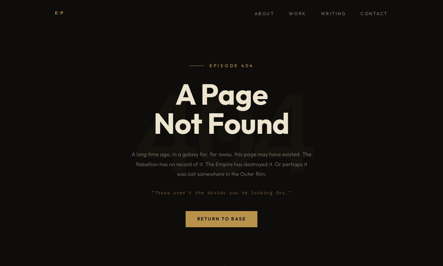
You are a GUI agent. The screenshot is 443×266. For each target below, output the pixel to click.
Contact (374, 13)
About (264, 13)
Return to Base (221, 219)
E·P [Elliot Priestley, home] (60, 13)
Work (297, 13)
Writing (333, 13)
